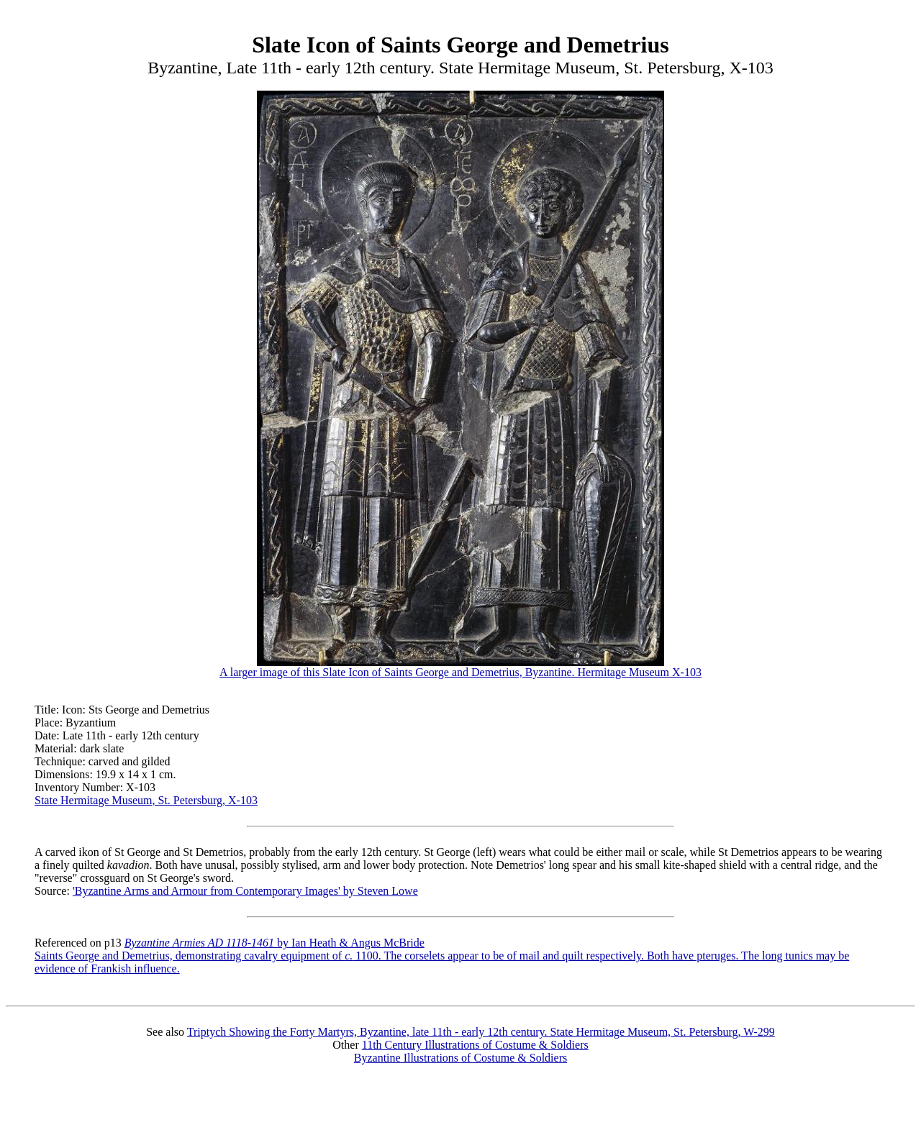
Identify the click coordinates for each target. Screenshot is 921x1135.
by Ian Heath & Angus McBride (274, 942)
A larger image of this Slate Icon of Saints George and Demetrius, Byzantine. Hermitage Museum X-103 (460, 667)
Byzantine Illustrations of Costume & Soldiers (460, 1058)
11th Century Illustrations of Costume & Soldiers (475, 1045)
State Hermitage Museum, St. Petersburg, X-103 (146, 800)
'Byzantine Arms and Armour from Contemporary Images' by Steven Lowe (245, 891)
